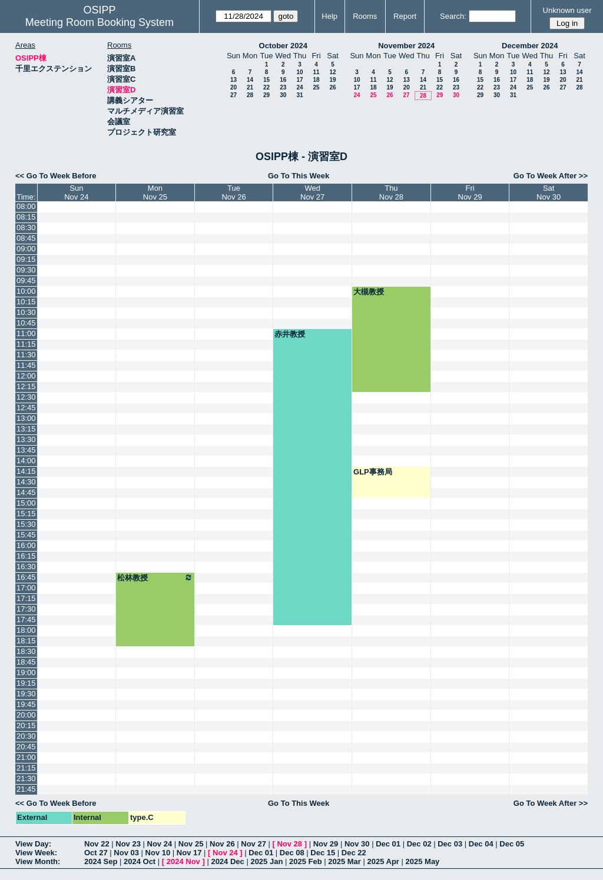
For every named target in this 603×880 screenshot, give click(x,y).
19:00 (26, 672)
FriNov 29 (470, 192)
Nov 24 (160, 843)
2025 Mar (344, 861)
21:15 (26, 767)
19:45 (26, 704)
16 (283, 80)
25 (316, 87)
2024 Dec (227, 861)
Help (329, 16)
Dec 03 (450, 843)
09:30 (26, 269)
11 (316, 72)
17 (299, 80)
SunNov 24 (76, 192)
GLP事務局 (372, 471)
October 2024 (283, 45)
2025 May (423, 861)
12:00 (26, 375)
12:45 (26, 407)
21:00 (26, 757)
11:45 (26, 365)
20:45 (26, 746)
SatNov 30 (548, 192)
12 (332, 72)
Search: (453, 16)
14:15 (26, 471)
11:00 (26, 333)
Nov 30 (357, 843)
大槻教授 (368, 291)
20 (233, 87)
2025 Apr (383, 861)
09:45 (26, 280)
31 (299, 95)
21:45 (26, 789)
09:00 (26, 248)
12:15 (26, 386)
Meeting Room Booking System (99, 22)
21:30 (26, 778)
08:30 (26, 227)
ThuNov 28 (391, 192)
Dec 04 (481, 843)
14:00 (26, 460)
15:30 (26, 524)
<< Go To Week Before (56, 175)
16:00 (26, 545)
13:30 (26, 439)
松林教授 (155, 577)
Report (404, 16)
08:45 (26, 238)
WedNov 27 (312, 192)
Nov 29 (326, 843)
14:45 (26, 492)
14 (250, 80)
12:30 (26, 397)
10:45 (26, 322)
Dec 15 (322, 852)
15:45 (26, 534)
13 (233, 80)
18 (316, 80)
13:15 (26, 428)
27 (233, 95)
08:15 (26, 216)
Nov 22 (97, 843)
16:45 (26, 577)
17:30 (26, 609)
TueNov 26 (233, 192)
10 (299, 72)
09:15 (26, 259)
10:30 (26, 312)
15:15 (26, 513)
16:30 (26, 566)
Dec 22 (354, 852)
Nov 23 (128, 843)
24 (299, 87)
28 (250, 95)
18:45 (26, 661)
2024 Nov (183, 861)
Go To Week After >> (550, 175)
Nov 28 (289, 843)
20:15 (26, 725)
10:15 (26, 301)
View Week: (36, 852)
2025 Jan (266, 861)
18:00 (26, 630)
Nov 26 (222, 843)
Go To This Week (298, 175)
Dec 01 (388, 843)
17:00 (26, 587)
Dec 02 (419, 843)
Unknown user (567, 10)
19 (332, 80)
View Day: (33, 843)
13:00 (26, 418)
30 (283, 95)
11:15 (26, 344)
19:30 (26, 693)
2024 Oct (139, 861)
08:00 (26, 206)
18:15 (26, 640)
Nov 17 (189, 852)
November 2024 (406, 45)
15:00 (26, 503)
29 (266, 95)
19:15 (26, 683)
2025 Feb (305, 861)
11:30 (26, 354)
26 (332, 87)
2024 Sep (100, 861)
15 (266, 80)
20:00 (26, 714)
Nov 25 (191, 843)
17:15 (26, 598)
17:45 (26, 619)
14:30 (26, 481)
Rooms (365, 16)
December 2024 (530, 45)
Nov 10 (158, 852)
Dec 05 (511, 843)
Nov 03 (126, 852)
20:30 (26, 736)
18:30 (26, 651)
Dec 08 (292, 852)
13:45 (26, 450)
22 (266, 87)
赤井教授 (289, 334)
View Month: (37, 861)
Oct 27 (96, 852)
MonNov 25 (155, 192)
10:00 (26, 291)
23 (283, 87)
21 (250, 87)
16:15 (26, 556)
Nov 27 (253, 843)
